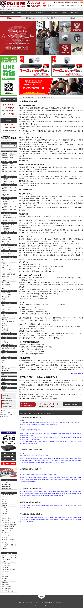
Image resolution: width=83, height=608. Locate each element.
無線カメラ (5, 235)
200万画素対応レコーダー (8, 231)
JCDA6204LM (5, 567)
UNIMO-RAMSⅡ (6, 530)
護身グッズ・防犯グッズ (52, 18)
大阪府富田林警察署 (77, 373)
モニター (4, 278)
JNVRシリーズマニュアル (9, 557)
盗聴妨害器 (5, 350)
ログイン (53, 6)
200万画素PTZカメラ (7, 215)
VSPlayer (4, 548)
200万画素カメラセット (8, 157)
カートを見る (70, 6)
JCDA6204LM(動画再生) (8, 528)
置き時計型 (5, 317)
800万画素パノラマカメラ (8, 175)
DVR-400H (5, 578)
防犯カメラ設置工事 (16, 12)
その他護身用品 (6, 370)
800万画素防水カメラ (7, 163)
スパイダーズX (6, 307)
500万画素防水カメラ (7, 179)
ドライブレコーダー (7, 243)
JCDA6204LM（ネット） (8, 570)
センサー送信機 (6, 292)
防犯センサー (5, 354)
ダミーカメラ (5, 241)
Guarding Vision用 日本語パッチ (9, 545)
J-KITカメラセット (7, 159)
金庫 (3, 374)
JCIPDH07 (5, 499)
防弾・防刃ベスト (6, 368)
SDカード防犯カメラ (7, 237)
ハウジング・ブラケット (8, 269)
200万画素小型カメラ (7, 220)
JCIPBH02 (5, 497)
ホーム (4, 12)
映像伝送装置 (5, 276)
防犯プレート (5, 282)
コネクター (5, 267)
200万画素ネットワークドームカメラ (9, 210)
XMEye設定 (5, 482)
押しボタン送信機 (6, 294)
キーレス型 (5, 323)
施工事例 (28, 12)
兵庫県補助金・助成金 (7, 406)
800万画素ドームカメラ (8, 165)
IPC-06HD (5, 505)
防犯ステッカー (6, 284)
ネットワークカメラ (7, 247)
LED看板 (4, 382)
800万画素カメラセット (8, 153)
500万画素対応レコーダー (8, 226)
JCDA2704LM (5, 572)
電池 (3, 288)
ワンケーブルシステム (8, 255)
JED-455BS (5, 576)
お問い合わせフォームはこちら (72, 404)
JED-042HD (5, 511)
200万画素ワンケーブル (8, 204)
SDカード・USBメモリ (8, 286)
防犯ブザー (5, 366)
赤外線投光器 (5, 280)
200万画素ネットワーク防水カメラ (9, 206)
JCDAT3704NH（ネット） (9, 565)
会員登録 (61, 6)
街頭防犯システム (6, 239)
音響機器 (4, 390)
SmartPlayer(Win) (6, 535)
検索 (15, 146)
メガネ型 (4, 319)
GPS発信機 (5, 342)
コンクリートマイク (7, 340)
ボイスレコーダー (6, 336)
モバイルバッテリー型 (8, 321)
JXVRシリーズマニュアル (9, 555)
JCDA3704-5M (6, 559)
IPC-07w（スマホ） (7, 586)
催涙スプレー (5, 360)
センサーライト (6, 356)
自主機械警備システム (41, 12)
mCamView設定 (6, 486)
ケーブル (4, 259)
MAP (81, 2)
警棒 (3, 362)
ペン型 (3, 315)
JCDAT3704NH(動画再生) (9, 524)
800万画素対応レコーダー (8, 224)
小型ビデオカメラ (31, 18)
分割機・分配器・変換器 (8, 274)
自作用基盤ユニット (7, 330)
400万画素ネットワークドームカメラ (9, 191)
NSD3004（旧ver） (7, 518)
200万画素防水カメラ (7, 199)
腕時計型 (4, 325)
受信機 (3, 299)
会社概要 (54, 12)
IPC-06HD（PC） (6, 589)
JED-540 (4, 509)
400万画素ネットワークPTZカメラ (9, 195)
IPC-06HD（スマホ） (7, 591)
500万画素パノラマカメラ (8, 183)
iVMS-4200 (5, 537)
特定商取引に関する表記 (7, 414)
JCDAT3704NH (6, 563)
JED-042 (4, 580)
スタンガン (5, 364)
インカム (4, 386)
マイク (3, 263)
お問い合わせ (74, 12)
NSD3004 (4, 516)
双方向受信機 (5, 297)
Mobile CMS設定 (6, 484)
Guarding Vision (6, 542)
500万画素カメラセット (8, 155)
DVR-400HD (5, 520)
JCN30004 (4, 514)
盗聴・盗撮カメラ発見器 (8, 348)
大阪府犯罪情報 (5, 403)
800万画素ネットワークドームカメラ (9, 172)
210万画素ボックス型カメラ (9, 218)
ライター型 (5, 328)
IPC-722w (4, 501)
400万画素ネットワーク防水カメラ (9, 187)
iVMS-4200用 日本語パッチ (9, 540)
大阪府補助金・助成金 (7, 400)
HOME (20, 98)
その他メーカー (6, 311)
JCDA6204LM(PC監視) (8, 526)
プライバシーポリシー (6, 412)
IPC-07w (4, 503)
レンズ (3, 261)
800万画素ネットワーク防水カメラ (9, 168)
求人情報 (64, 12)
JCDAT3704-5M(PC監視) (8, 495)
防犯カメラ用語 (5, 395)
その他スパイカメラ (7, 332)
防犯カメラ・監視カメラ (10, 18)
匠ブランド (5, 305)
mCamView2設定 (6, 488)
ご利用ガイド (78, 6)
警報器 (3, 301)
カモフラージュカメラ (8, 253)
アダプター (5, 265)
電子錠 (3, 378)
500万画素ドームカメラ (8, 181)
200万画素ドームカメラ (8, 201)
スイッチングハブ (6, 272)
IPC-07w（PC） (6, 584)
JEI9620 (4, 507)
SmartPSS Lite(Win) (7, 533)
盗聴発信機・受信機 (7, 344)
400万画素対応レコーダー (8, 229)
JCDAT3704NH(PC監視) (8, 522)
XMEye (4, 561)
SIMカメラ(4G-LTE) (7, 249)
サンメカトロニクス (7, 309)
